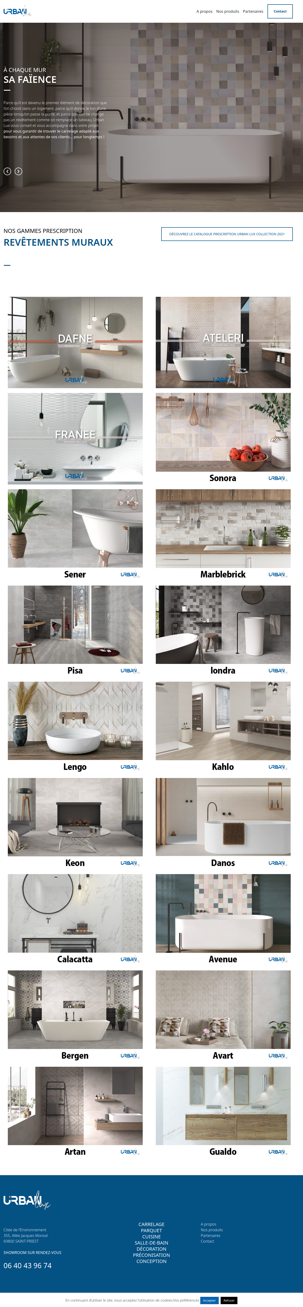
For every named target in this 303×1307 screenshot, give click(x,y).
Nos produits (227, 11)
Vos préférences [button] (186, 1300)
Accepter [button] (209, 1300)
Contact (280, 11)
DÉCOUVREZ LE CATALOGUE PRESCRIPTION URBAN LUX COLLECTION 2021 (227, 234)
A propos (204, 11)
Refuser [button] (229, 1300)
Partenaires (253, 11)
